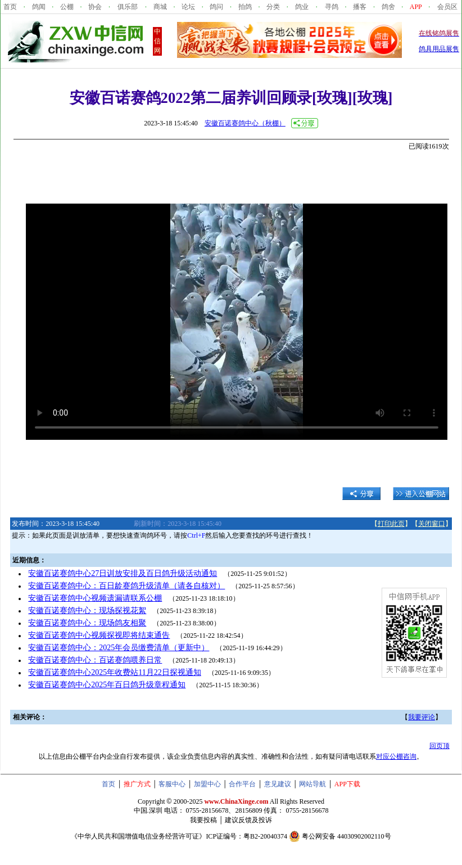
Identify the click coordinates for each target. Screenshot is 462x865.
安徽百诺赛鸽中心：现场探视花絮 (87, 610)
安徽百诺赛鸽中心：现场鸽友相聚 (87, 623)
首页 (10, 7)
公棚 (67, 7)
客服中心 (171, 784)
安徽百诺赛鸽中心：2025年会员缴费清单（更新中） (118, 647)
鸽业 (302, 7)
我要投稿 (203, 820)
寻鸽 (331, 7)
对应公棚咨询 (396, 756)
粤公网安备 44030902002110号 (346, 836)
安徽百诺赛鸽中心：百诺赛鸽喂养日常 (95, 660)
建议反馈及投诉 (248, 820)
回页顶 (439, 746)
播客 (359, 7)
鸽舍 (388, 7)
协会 (95, 7)
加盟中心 (207, 784)
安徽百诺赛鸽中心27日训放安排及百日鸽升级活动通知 (122, 573)
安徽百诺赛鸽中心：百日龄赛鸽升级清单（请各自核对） (126, 586)
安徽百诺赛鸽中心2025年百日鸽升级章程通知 (106, 685)
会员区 (447, 7)
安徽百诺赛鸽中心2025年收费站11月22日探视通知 (114, 672)
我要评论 (421, 717)
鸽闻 (39, 7)
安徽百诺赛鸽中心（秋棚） (245, 123)
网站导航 (312, 784)
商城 (160, 7)
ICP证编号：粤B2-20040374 (246, 836)
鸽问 (216, 7)
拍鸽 (245, 7)
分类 (273, 7)
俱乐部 (127, 7)
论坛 (188, 7)
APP (416, 7)
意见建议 (277, 784)
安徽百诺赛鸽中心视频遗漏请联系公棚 (95, 598)
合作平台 (242, 784)
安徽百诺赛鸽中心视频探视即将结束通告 (99, 635)
